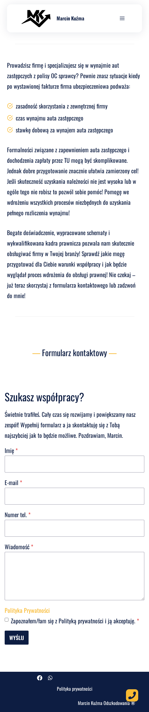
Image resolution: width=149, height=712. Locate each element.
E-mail (13, 482)
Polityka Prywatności (27, 610)
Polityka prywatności (74, 688)
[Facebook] (39, 678)
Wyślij (16, 637)
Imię (11, 450)
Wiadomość (19, 546)
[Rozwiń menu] (122, 18)
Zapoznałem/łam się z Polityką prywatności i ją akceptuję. (75, 620)
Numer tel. (18, 514)
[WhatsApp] (50, 678)
